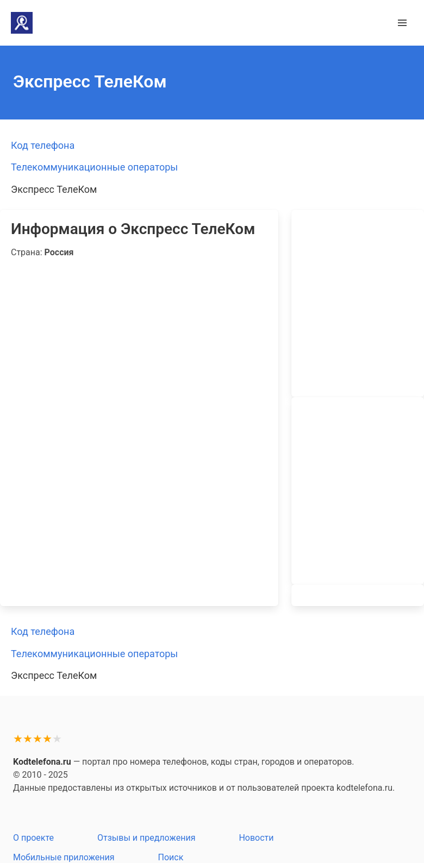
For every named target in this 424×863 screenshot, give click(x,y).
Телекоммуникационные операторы (94, 167)
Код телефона (42, 145)
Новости (256, 838)
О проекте (33, 838)
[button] (402, 23)
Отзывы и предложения (146, 838)
